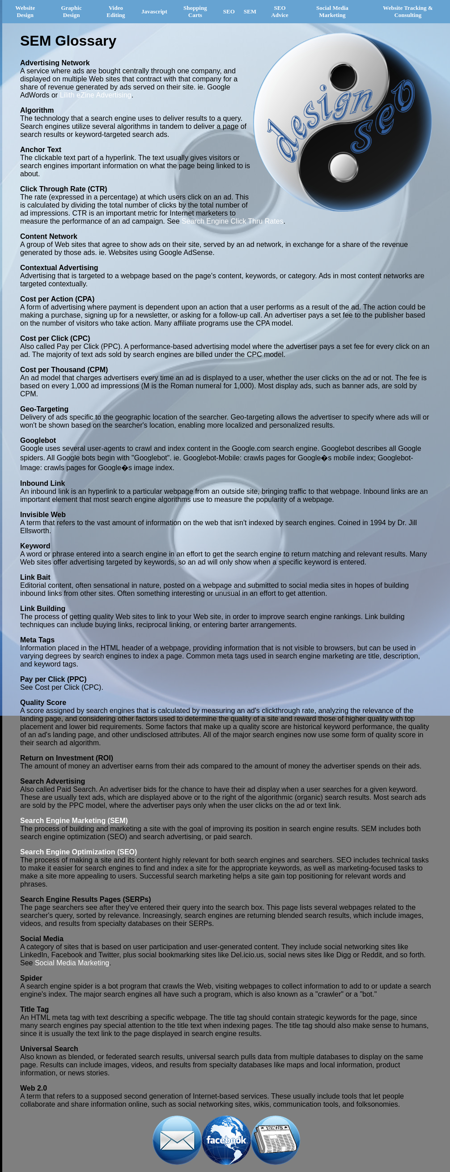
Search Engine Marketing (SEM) (74, 820)
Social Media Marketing (332, 11)
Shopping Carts (195, 11)
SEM (250, 11)
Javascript (154, 11)
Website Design (25, 11)
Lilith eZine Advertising (96, 95)
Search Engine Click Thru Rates (232, 221)
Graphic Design (71, 11)
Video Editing (115, 11)
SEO (229, 11)
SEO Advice (279, 11)
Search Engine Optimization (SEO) (78, 852)
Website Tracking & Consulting (408, 11)
